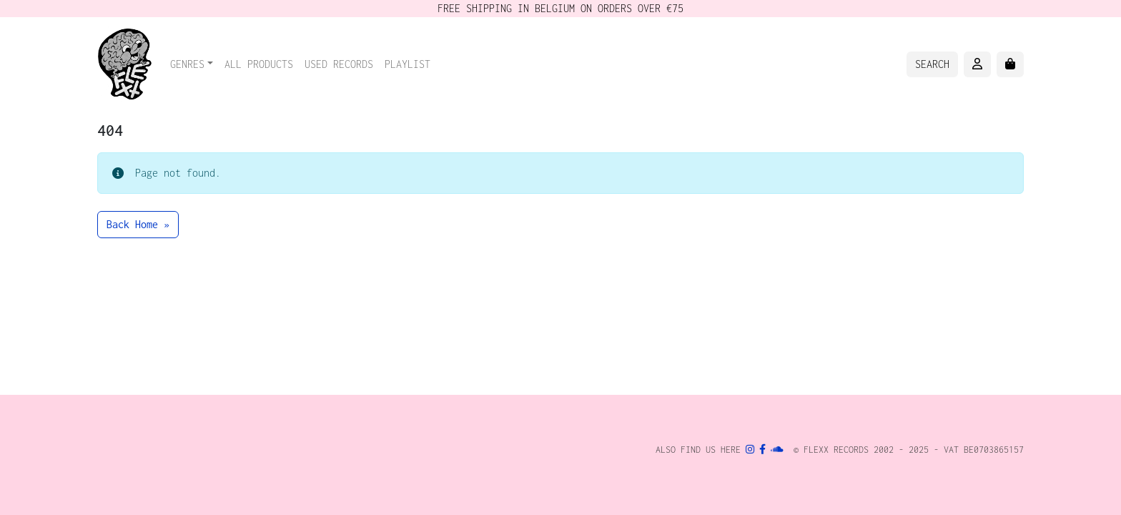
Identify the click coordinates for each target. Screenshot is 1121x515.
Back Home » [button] (138, 224)
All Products (258, 64)
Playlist (407, 64)
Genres (187, 64)
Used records (339, 64)
